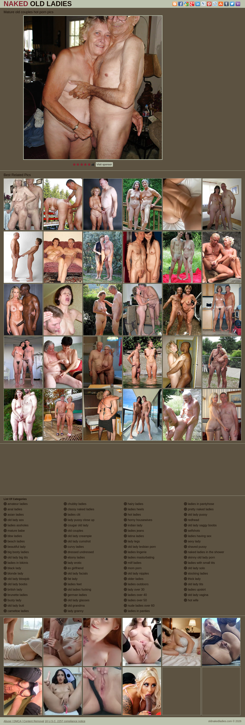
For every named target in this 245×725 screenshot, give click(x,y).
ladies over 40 (135, 595)
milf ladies (132, 562)
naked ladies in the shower (204, 552)
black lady (12, 568)
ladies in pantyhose (199, 504)
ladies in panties (137, 611)
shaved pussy (195, 546)
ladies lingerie (135, 552)
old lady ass (14, 520)
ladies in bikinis (16, 562)
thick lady (192, 578)
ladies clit (72, 514)
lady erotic (73, 562)
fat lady (71, 578)
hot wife (191, 600)
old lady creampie (78, 536)
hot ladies (132, 514)
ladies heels (134, 509)
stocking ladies (196, 573)
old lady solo (194, 568)
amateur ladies (16, 504)
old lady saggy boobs (200, 525)
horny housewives (138, 520)
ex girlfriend (73, 568)
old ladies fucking (77, 589)
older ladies (133, 578)
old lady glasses (76, 600)
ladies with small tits (199, 562)
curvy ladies (74, 546)
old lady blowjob (16, 578)
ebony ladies (74, 557)
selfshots (192, 530)
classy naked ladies (79, 509)
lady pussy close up (79, 520)
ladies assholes (16, 525)
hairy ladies (133, 504)
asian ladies (14, 514)
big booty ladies (16, 552)
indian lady (133, 525)
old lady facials (76, 573)
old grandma (74, 605)
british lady (13, 589)
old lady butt (14, 605)
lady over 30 (134, 589)
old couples (73, 530)
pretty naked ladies (199, 509)
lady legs (132, 541)
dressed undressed (79, 552)
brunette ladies (16, 595)
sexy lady (192, 541)
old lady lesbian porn (140, 546)
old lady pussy (195, 514)
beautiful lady (15, 546)
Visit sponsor (104, 164)
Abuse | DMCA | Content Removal (24, 721)
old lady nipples (136, 573)
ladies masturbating (139, 557)
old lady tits (193, 584)
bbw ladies (13, 536)
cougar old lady (76, 525)
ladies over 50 (135, 600)
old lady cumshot (77, 541)
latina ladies (134, 536)
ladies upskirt (195, 589)
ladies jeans (134, 530)
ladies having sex (197, 536)
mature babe (14, 530)
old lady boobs (15, 584)
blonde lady (13, 573)
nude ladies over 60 (139, 605)
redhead (191, 520)
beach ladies (14, 541)
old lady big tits (16, 557)
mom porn (132, 568)
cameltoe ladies (16, 611)
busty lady (12, 600)
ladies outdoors (136, 584)
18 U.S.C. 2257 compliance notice (65, 721)
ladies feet (73, 584)
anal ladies (13, 509)
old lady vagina (196, 595)
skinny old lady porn (199, 557)
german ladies (75, 595)
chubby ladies (75, 504)
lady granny (73, 611)
